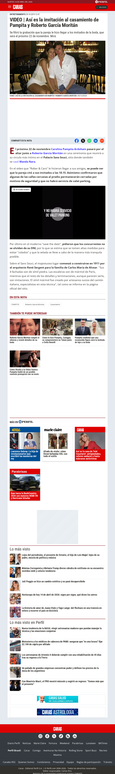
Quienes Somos (26, 762)
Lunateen (91, 743)
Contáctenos (43, 762)
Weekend (64, 743)
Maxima (57, 754)
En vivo (101, 7)
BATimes (103, 743)
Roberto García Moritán (47, 153)
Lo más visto (20, 549)
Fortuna (53, 743)
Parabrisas (77, 743)
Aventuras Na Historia (54, 750)
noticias (25, 430)
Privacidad (58, 762)
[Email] (102, 141)
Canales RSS (9, 762)
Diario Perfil (14, 743)
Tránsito (107, 762)
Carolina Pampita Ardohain (68, 149)
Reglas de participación (89, 762)
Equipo (70, 762)
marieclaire (57, 430)
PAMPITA (15, 304)
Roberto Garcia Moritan (34, 304)
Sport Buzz (91, 750)
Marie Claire (40, 743)
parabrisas (25, 472)
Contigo (37, 750)
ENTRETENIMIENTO (18, 14)
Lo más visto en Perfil (27, 622)
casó (25, 161)
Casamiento (55, 304)
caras (90, 430)
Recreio (103, 750)
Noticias (27, 743)
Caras (27, 750)
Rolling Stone (76, 750)
